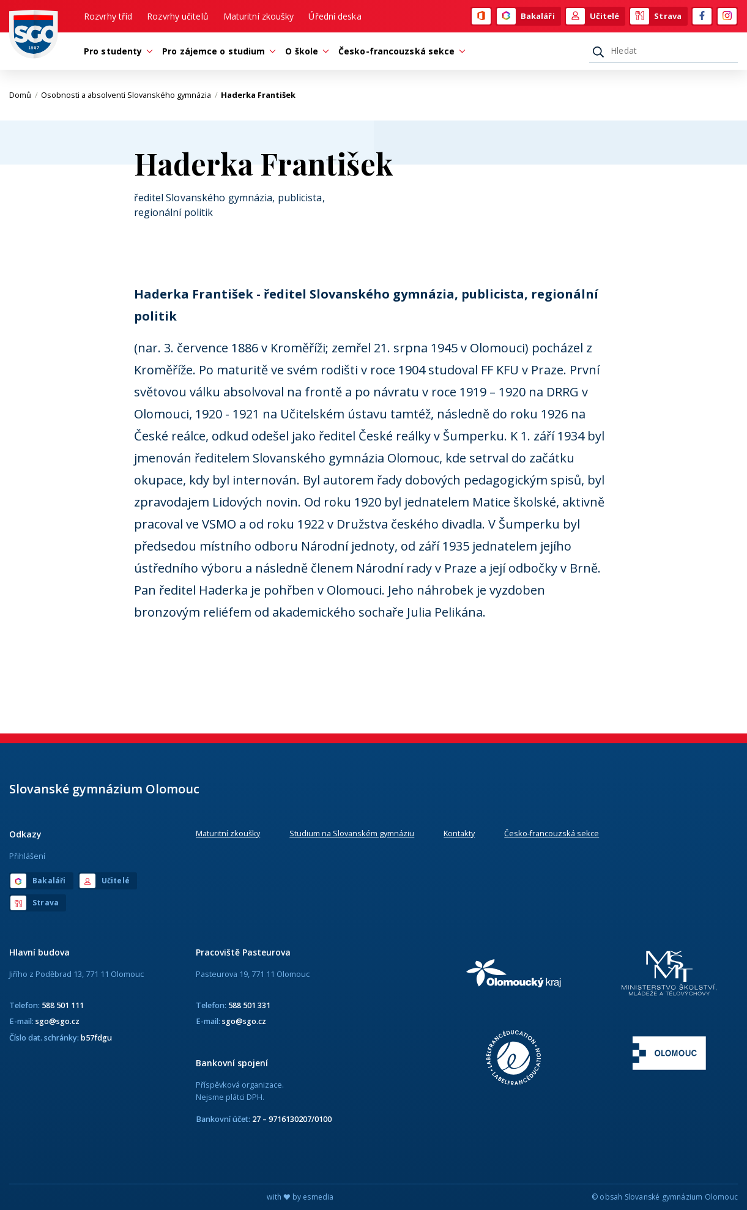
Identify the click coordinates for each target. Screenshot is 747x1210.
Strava (656, 16)
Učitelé (593, 16)
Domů (23, 94)
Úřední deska (334, 16)
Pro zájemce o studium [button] (216, 51)
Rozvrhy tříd (108, 16)
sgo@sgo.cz (57, 1020)
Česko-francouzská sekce (551, 833)
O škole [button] (304, 51)
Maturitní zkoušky (258, 16)
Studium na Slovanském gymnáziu (351, 833)
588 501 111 (63, 1005)
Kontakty (459, 833)
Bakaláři (526, 16)
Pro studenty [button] (116, 51)
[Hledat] (663, 51)
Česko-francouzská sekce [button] (399, 51)
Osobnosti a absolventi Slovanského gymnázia (129, 94)
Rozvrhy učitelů (178, 16)
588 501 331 (249, 1005)
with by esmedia (300, 1197)
